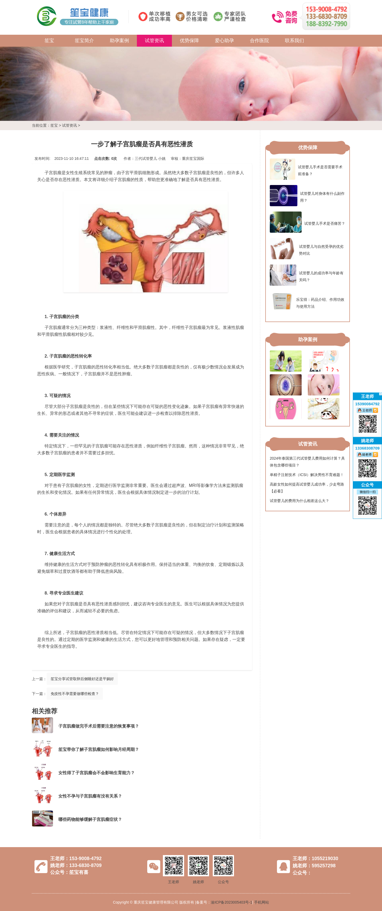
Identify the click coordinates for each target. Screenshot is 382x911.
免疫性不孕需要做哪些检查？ (75, 694)
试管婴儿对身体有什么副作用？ (307, 195)
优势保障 (189, 40)
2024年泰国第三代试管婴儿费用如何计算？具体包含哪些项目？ (307, 461)
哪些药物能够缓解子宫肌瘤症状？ (90, 819)
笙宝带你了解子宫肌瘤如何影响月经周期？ (98, 749)
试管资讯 (154, 40)
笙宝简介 (84, 40)
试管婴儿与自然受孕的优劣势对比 (307, 248)
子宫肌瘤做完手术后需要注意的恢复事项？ (98, 726)
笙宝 (49, 40)
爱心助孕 (224, 40)
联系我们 (294, 40)
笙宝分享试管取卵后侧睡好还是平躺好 (82, 679)
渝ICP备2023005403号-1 (231, 902)
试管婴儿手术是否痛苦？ (307, 222)
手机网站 (261, 902)
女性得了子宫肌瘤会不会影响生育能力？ (96, 773)
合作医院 (259, 40)
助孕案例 (119, 40)
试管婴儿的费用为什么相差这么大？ (299, 501)
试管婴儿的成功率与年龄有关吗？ (307, 275)
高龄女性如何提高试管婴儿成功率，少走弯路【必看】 (307, 487)
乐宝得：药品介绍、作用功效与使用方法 (307, 301)
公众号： (302, 872)
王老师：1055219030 (315, 858)
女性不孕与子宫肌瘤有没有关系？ (90, 796)
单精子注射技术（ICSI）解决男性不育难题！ (307, 475)
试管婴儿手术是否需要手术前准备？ (306, 169)
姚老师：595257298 (314, 865)
